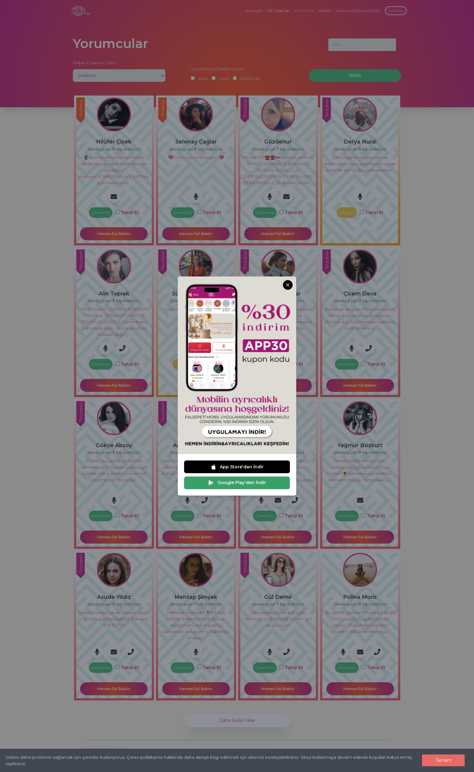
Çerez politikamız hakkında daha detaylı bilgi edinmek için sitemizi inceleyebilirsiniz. (213, 757)
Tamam (443, 760)
